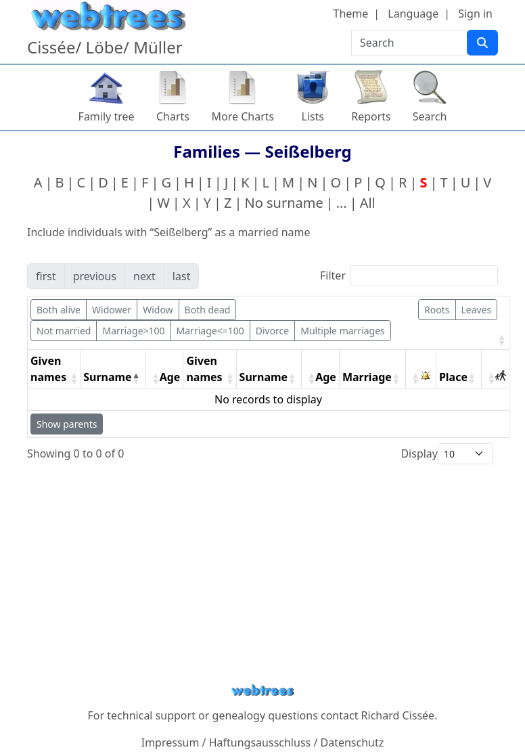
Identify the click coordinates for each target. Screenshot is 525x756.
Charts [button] (172, 116)
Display (419, 453)
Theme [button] (351, 13)
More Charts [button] (243, 116)
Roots (436, 309)
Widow (158, 309)
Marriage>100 (133, 330)
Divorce (273, 330)
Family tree (106, 116)
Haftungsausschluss (260, 742)
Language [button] (413, 13)
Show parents (67, 424)
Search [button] (430, 116)
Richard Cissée (398, 715)
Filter (333, 275)
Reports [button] (371, 116)
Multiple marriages (342, 330)
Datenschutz (352, 742)
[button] (500, 340)
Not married (64, 330)
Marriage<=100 (210, 330)
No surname (284, 203)
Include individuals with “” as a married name (169, 232)
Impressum (170, 742)
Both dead (208, 309)
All (367, 203)
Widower (111, 309)
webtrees (262, 691)
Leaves (476, 309)
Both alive (59, 309)
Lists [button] (312, 116)
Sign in (475, 13)
